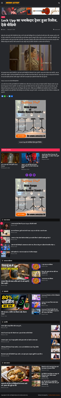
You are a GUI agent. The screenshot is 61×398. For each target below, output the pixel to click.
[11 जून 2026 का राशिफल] (36, 267)
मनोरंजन (3, 17)
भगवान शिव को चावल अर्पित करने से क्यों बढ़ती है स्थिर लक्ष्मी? (15, 282)
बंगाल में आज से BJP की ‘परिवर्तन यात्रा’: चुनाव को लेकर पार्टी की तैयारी (16, 333)
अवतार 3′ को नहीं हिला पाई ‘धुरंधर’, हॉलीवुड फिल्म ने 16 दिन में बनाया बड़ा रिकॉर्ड (30, 166)
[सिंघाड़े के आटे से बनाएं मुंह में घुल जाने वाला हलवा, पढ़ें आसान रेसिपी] (36, 369)
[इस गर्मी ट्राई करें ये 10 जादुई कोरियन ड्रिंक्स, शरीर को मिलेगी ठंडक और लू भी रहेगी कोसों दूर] (36, 384)
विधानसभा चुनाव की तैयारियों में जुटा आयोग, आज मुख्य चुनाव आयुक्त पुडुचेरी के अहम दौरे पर (21, 354)
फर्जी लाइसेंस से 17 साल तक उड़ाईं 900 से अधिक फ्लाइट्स (24, 252)
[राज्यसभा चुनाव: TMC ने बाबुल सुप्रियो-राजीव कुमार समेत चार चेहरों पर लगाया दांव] (55, 342)
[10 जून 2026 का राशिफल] (36, 281)
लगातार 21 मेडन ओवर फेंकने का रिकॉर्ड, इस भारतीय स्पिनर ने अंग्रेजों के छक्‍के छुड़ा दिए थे (30, 238)
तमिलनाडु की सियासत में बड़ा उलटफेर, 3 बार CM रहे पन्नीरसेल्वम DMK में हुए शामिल (20, 347)
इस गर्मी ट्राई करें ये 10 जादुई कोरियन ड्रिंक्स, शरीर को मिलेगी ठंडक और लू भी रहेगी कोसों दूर (50, 382)
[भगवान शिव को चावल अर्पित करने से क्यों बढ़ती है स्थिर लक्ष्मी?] (15, 272)
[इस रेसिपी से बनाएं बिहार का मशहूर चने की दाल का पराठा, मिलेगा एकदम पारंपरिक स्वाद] (36, 376)
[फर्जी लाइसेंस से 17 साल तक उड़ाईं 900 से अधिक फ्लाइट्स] (5, 254)
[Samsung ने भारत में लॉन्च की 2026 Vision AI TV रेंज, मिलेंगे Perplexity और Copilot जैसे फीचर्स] (36, 312)
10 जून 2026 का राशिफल (47, 279)
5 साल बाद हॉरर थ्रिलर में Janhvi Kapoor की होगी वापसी (24, 224)
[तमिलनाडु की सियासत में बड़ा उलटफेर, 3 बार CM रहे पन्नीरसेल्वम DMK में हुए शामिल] (55, 349)
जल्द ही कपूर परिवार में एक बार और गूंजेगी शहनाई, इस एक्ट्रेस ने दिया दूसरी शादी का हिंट (50, 155)
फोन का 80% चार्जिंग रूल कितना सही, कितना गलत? (14, 313)
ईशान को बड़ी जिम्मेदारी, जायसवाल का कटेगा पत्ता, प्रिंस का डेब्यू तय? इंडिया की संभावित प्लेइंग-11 (33, 245)
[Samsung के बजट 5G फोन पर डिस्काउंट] (36, 297)
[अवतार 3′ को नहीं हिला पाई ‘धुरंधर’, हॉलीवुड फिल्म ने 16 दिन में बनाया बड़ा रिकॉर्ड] (30, 158)
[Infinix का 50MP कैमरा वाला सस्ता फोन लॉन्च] (36, 304)
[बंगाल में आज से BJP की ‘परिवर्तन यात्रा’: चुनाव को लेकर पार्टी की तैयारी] (55, 335)
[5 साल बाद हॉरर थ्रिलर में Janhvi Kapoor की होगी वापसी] (5, 226)
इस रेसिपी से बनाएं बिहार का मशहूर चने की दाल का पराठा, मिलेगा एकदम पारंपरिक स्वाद (50, 375)
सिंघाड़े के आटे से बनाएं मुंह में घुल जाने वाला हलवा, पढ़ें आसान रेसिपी (50, 367)
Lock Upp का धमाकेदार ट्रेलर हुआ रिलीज (30, 142)
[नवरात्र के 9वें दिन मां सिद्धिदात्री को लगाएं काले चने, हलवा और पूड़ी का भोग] (15, 374)
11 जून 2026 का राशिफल (47, 265)
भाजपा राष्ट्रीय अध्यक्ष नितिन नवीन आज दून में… (11, 326)
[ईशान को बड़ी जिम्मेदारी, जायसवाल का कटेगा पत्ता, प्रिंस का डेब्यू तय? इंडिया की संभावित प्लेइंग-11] (5, 247)
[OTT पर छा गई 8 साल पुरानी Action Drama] (10, 158)
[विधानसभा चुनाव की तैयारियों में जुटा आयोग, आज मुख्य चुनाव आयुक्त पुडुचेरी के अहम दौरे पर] (55, 356)
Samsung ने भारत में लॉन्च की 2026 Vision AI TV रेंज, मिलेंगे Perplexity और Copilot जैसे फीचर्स (50, 310)
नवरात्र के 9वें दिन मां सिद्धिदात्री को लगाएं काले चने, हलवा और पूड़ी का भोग (14, 384)
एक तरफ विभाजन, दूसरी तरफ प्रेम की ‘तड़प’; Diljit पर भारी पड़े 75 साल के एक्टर (29, 231)
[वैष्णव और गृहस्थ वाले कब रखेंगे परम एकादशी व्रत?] (36, 274)
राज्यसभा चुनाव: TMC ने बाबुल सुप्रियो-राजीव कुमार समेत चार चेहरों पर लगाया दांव (19, 340)
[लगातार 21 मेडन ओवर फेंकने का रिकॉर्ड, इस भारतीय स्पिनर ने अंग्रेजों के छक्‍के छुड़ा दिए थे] (5, 240)
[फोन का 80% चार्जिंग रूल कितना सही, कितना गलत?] (15, 302)
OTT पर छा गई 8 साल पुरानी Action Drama (9, 165)
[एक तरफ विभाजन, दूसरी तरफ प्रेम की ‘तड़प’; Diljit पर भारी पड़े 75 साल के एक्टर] (5, 233)
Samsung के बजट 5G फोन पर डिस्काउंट (51, 295)
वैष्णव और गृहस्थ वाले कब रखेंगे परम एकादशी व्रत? (50, 272)
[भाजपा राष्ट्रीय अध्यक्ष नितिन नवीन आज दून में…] (55, 328)
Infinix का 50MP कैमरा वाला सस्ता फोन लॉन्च (50, 303)
